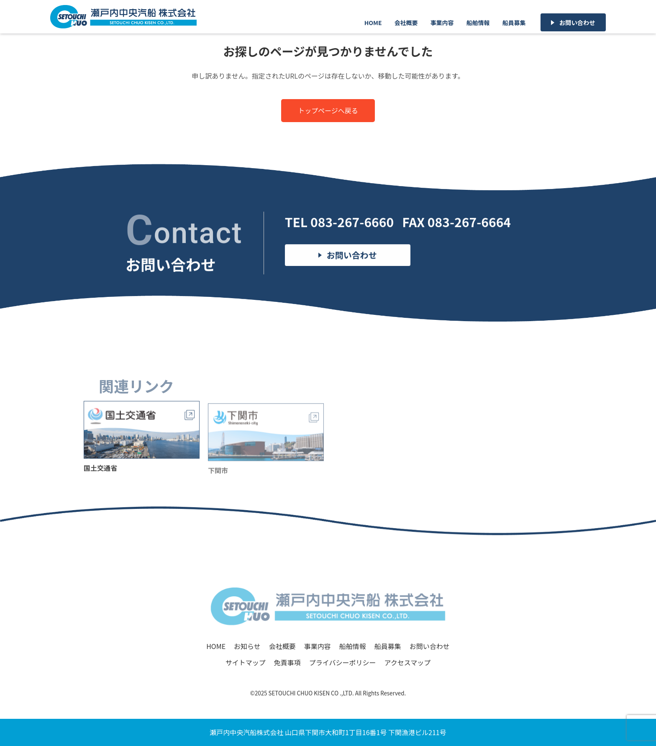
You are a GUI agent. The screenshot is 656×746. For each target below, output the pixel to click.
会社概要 (406, 22)
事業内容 (442, 22)
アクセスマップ (407, 662)
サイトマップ (246, 662)
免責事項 (287, 662)
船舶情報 (478, 22)
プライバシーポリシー (342, 662)
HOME (373, 22)
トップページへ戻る (328, 110)
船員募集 (514, 22)
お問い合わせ (577, 22)
